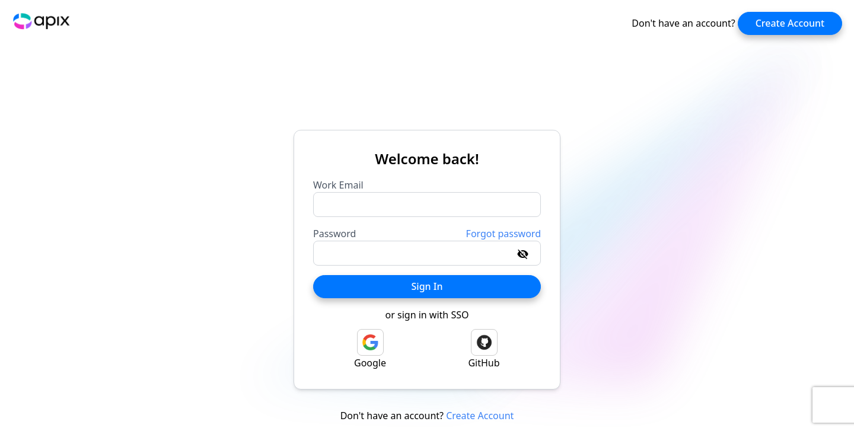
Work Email (338, 184)
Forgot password (503, 233)
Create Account (790, 23)
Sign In (427, 286)
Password (334, 233)
